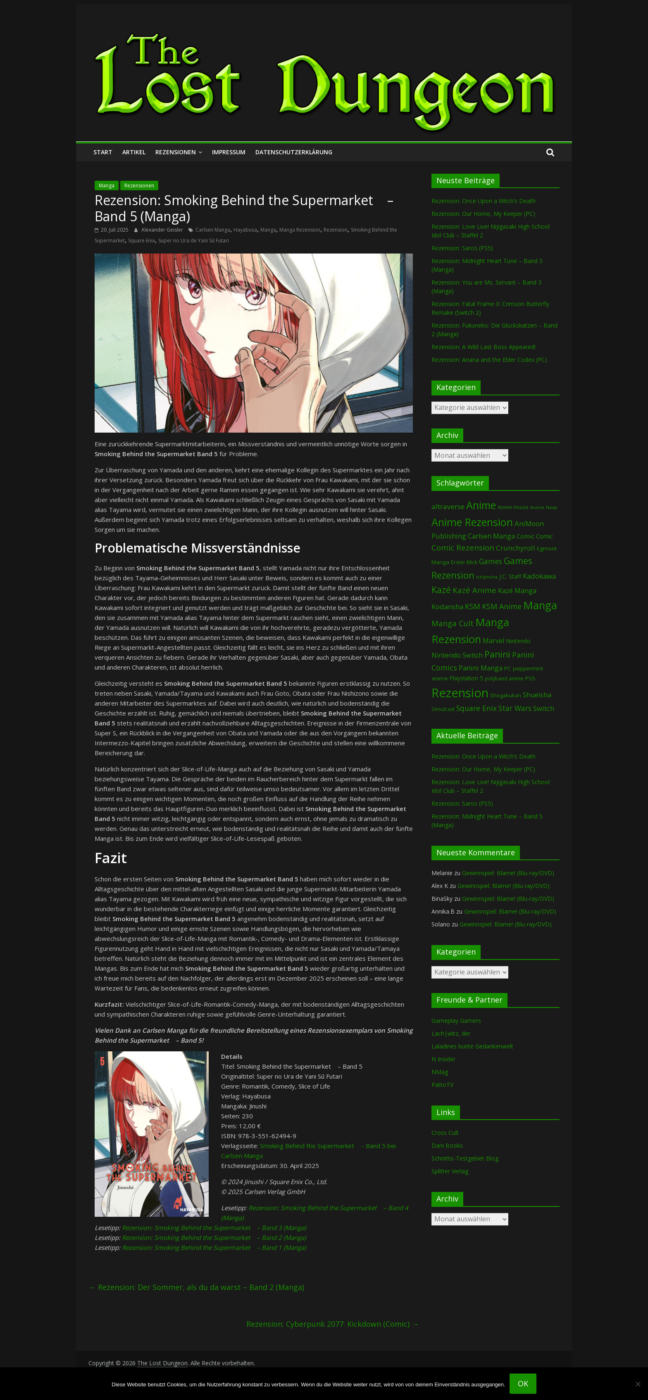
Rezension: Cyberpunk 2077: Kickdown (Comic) (332, 1324)
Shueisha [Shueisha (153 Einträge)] (537, 694)
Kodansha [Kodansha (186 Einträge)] (447, 606)
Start (102, 152)
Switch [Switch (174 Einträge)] (543, 708)
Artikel (133, 152)
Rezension (336, 229)
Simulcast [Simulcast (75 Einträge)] (443, 709)
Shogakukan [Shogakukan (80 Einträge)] (505, 695)
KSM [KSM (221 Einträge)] (472, 606)
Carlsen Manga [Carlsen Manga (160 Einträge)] (491, 536)
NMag (439, 1072)
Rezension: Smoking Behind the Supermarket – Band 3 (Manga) (214, 1227)
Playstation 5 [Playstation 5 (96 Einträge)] (466, 678)
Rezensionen (175, 152)
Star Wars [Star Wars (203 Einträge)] (514, 708)
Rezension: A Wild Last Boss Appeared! (483, 347)
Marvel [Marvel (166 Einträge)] (493, 640)
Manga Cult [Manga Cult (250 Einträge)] (452, 623)
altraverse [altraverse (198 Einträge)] (448, 506)
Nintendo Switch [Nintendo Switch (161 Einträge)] (457, 655)
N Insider (443, 1059)
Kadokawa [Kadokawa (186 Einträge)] (539, 576)
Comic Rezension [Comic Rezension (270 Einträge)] (462, 547)
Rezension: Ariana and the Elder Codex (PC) (489, 360)
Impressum (228, 152)
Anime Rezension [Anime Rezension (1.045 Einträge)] (472, 522)
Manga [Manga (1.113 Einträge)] (540, 605)
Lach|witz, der (450, 1033)
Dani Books (447, 1145)
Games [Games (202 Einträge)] (490, 561)
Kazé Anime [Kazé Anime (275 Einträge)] (474, 590)
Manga (106, 185)
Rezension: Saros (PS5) (462, 248)
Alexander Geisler (162, 229)
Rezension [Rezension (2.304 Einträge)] (459, 692)
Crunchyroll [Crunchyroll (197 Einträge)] (515, 548)
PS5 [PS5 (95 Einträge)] (530, 678)
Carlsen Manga (212, 229)
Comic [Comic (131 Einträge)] (525, 536)
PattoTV (442, 1085)
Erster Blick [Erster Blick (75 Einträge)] (464, 562)
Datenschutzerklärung (293, 152)
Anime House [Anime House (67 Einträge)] (513, 507)
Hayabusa (245, 229)
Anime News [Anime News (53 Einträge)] (543, 507)
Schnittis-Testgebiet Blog (464, 1158)
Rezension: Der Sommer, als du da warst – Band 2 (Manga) (196, 1287)
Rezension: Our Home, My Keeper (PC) (483, 214)
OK (523, 1383)
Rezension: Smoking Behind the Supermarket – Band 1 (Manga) (214, 1247)
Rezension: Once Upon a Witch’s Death (483, 201)
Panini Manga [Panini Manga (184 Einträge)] (481, 667)
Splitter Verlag (449, 1171)
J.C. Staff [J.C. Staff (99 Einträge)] (510, 576)
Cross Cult (445, 1133)
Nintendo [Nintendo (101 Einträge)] (518, 641)
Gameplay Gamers (456, 1020)
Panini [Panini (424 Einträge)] (497, 654)
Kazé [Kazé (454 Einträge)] (441, 590)
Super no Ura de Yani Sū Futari (193, 240)
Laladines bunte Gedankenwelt (472, 1046)
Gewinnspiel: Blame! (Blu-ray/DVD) (508, 873)
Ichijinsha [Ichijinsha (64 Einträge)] (487, 577)
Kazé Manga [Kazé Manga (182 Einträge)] (517, 590)
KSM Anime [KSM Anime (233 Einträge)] (502, 606)
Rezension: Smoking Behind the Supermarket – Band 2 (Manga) (214, 1237)
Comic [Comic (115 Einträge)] (544, 536)
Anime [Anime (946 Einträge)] (481, 505)
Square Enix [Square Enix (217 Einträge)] (476, 708)
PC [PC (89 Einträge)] (507, 668)
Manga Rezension (299, 229)
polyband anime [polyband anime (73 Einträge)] (504, 678)
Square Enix (141, 240)
